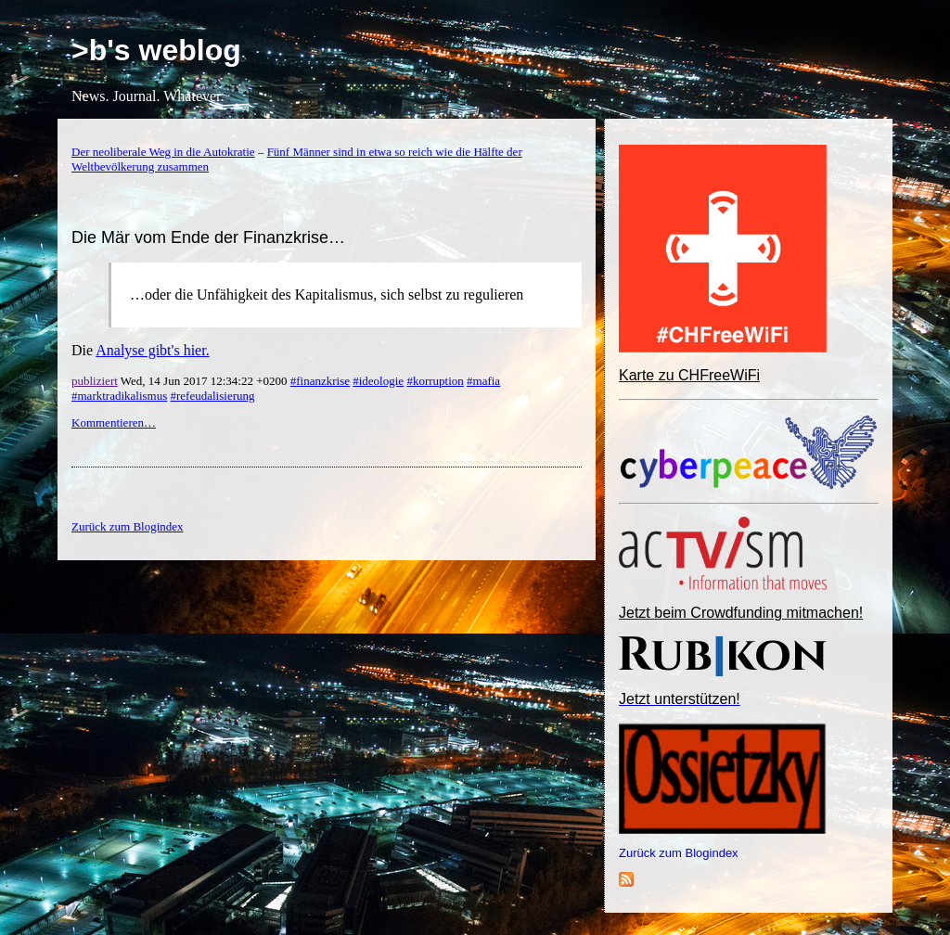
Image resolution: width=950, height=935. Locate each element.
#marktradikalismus (119, 396)
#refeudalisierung (213, 396)
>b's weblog (156, 50)
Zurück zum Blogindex (678, 853)
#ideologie (378, 381)
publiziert (94, 381)
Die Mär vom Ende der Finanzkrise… (208, 237)
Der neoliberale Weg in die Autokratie (163, 152)
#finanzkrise (320, 381)
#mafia (483, 381)
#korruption (434, 381)
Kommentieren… (113, 422)
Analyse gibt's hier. (152, 350)
